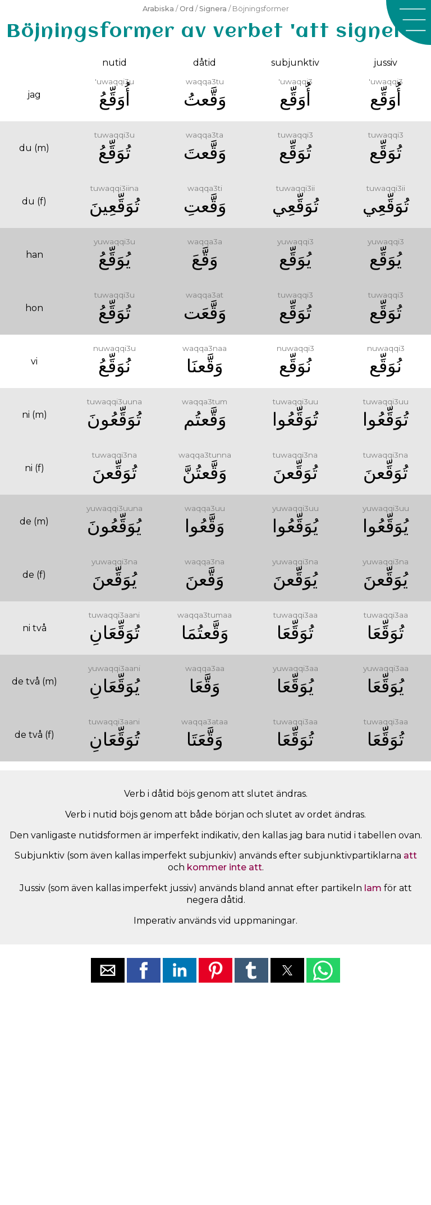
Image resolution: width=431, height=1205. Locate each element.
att (410, 855)
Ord (187, 8)
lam (373, 888)
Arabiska (158, 8)
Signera (213, 8)
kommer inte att (224, 867)
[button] (408, 22)
